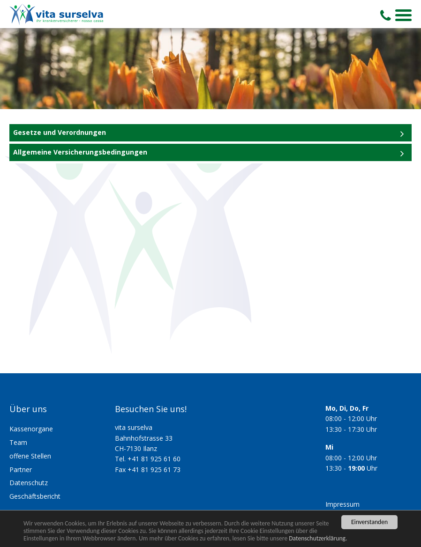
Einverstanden (369, 522)
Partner (20, 469)
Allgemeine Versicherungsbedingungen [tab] (80, 152)
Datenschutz (28, 482)
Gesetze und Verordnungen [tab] (59, 132)
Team (18, 442)
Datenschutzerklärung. (318, 538)
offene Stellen (30, 455)
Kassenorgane (31, 428)
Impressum (342, 504)
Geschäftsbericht (34, 496)
